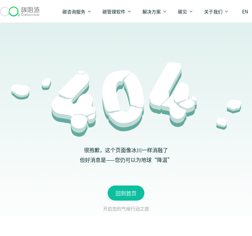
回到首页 (126, 193)
